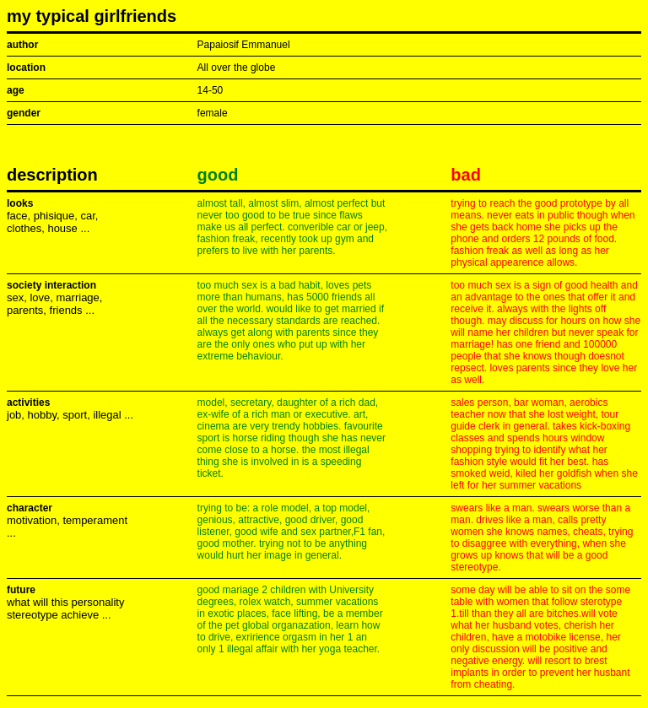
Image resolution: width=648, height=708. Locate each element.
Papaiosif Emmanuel (243, 45)
